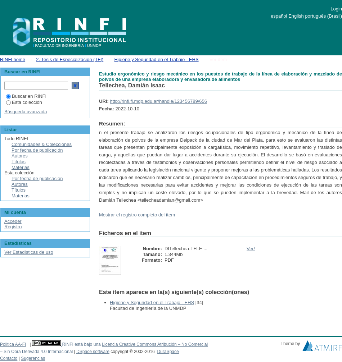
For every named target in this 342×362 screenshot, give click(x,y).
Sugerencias (33, 358)
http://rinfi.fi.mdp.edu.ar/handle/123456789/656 (158, 101)
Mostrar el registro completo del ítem (137, 214)
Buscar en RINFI (26, 96)
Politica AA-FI (13, 344)
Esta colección (24, 102)
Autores (20, 156)
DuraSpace (168, 351)
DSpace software (92, 351)
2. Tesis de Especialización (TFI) (69, 59)
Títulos (19, 161)
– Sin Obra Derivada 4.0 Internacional (36, 351)
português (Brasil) (323, 16)
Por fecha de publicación (37, 150)
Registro (13, 226)
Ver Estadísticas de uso (28, 252)
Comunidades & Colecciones (42, 144)
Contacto (8, 358)
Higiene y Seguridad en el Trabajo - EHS (156, 59)
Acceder (13, 221)
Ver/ (251, 248)
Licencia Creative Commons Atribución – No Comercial (155, 344)
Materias (21, 167)
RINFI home (12, 59)
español (279, 16)
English (296, 16)
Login (336, 9)
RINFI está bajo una (81, 344)
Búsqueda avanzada (25, 111)
